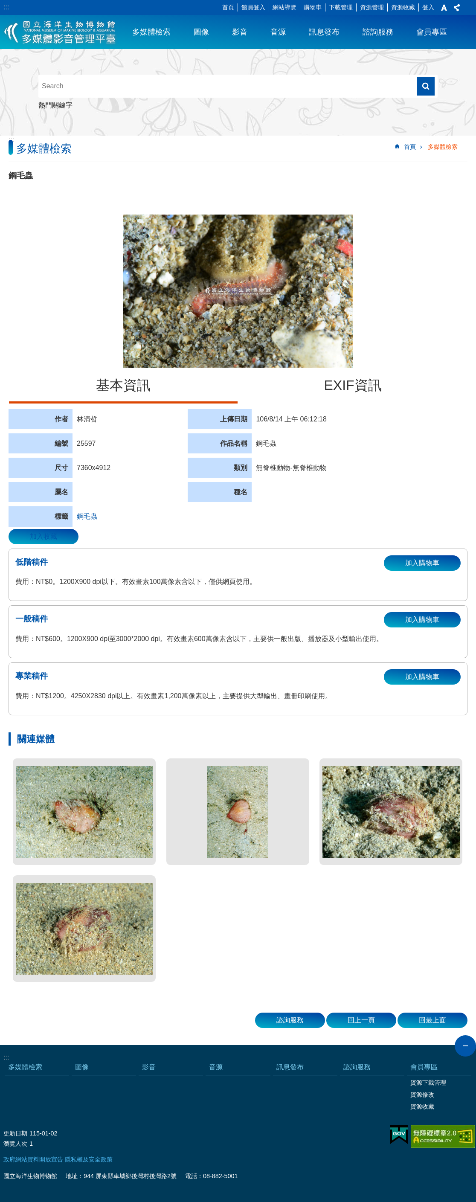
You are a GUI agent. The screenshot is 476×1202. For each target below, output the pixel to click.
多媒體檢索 (151, 32)
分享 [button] (456, 7)
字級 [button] (444, 7)
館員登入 (253, 7)
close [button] (465, 1046)
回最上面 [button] (432, 1020)
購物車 (313, 7)
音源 (278, 32)
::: (6, 7)
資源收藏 (403, 7)
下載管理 (341, 7)
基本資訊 (123, 385)
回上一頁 (361, 1020)
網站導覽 (284, 7)
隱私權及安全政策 (89, 1159)
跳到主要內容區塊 (4, 4)
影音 (239, 32)
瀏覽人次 (15, 1143)
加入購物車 (422, 562)
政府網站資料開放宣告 (33, 1159)
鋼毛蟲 (87, 516)
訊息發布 (324, 32)
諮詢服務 (378, 32)
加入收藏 (43, 536)
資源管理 (372, 7)
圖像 (201, 32)
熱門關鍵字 (55, 105)
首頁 (228, 7)
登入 (428, 7)
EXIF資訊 (352, 385)
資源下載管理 (428, 1082)
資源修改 (422, 1094)
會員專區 (431, 32)
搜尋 (426, 86)
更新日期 (15, 1133)
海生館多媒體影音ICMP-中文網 (60, 32)
